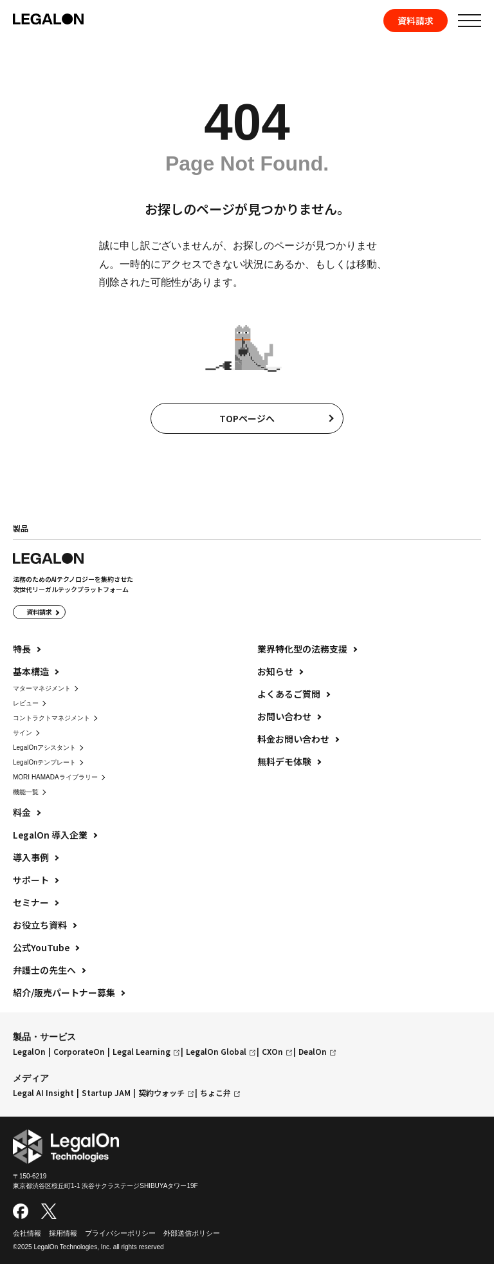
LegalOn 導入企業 (50, 834)
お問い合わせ (284, 716)
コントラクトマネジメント (51, 717)
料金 (22, 812)
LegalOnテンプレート (44, 762)
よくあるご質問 (288, 693)
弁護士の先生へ (44, 969)
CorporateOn (79, 1051)
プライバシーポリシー (120, 1233)
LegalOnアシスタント (44, 747)
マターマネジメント (42, 688)
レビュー (26, 703)
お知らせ (275, 671)
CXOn (272, 1051)
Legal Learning (141, 1051)
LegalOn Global (216, 1051)
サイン (22, 732)
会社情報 (27, 1233)
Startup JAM (106, 1092)
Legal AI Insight (43, 1092)
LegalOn (29, 1051)
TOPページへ (247, 418)
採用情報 (63, 1233)
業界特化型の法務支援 (302, 648)
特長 (22, 648)
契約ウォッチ (161, 1092)
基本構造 (31, 671)
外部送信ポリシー (191, 1233)
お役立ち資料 (40, 924)
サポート (31, 879)
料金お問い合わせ (293, 738)
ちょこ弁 (215, 1092)
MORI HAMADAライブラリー (55, 777)
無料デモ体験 (284, 761)
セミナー (31, 902)
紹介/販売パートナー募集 (64, 992)
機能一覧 (26, 791)
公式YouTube (41, 947)
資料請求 (416, 20)
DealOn (312, 1051)
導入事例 (31, 857)
